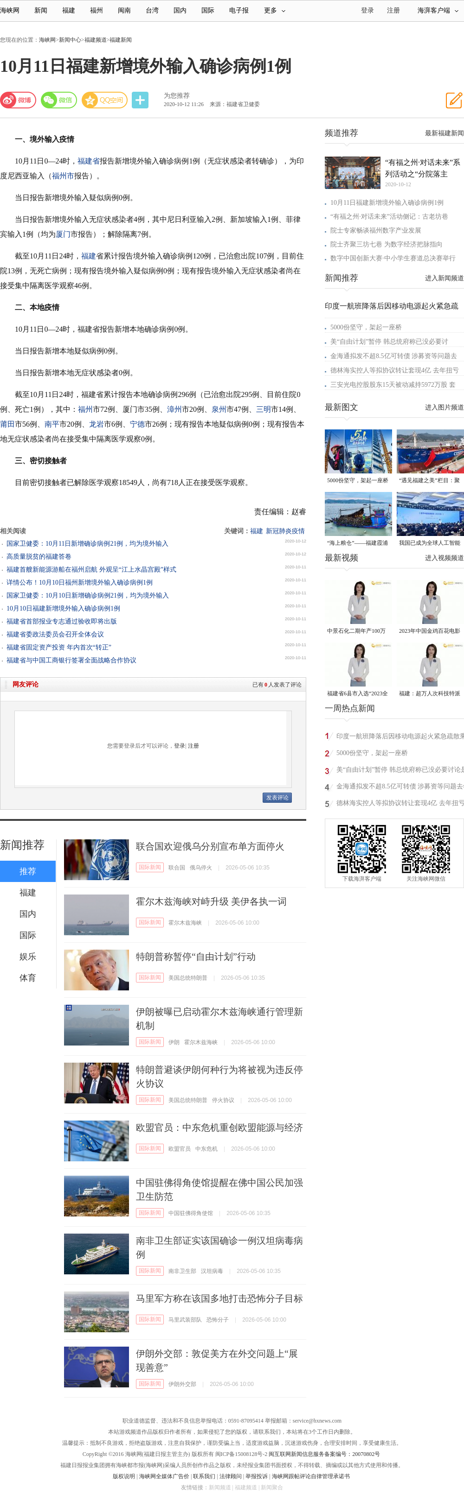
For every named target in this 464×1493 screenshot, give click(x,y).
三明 (263, 409)
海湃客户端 (438, 10)
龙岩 (96, 424)
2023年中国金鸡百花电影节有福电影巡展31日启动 (429, 632)
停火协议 (223, 1100)
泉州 (219, 409)
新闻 (40, 10)
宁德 (137, 424)
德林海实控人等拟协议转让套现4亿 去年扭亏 (394, 370)
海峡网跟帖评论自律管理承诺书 (311, 1476)
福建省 (88, 161)
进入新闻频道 (444, 278)
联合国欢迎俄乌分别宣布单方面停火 (210, 846)
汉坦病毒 (212, 1271)
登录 (179, 746)
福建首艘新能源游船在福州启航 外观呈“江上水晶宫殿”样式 (91, 569)
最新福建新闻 (444, 133)
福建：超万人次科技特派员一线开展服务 (429, 694)
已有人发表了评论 (277, 684)
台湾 (152, 10)
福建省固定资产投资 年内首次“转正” (58, 647)
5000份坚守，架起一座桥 (366, 327)
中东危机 (206, 1149)
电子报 (239, 10)
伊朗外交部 (182, 1384)
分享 (141, 100)
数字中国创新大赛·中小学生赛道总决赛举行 (393, 258)
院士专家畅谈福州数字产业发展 (375, 230)
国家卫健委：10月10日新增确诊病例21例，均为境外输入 (87, 595)
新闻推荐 (22, 845)
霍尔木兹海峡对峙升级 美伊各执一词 (211, 901)
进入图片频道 (444, 407)
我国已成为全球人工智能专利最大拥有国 (429, 544)
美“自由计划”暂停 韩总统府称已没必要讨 (389, 341)
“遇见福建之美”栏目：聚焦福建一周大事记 (429, 481)
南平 (52, 424)
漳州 (174, 409)
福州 (96, 10)
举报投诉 (256, 1476)
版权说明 (124, 1476)
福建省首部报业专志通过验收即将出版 (61, 621)
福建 (68, 10)
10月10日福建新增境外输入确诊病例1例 (63, 608)
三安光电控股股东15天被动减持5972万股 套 (393, 384)
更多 (274, 10)
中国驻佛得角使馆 (190, 1213)
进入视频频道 (444, 557)
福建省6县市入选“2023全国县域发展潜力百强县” (357, 694)
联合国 (176, 867)
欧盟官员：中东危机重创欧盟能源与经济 (219, 1127)
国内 (180, 10)
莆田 (7, 424)
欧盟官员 (179, 1149)
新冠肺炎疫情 (285, 531)
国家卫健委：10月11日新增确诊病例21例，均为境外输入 (87, 543)
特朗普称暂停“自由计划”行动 (196, 956)
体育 (27, 978)
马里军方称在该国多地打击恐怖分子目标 (219, 1298)
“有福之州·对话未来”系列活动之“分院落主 (422, 168)
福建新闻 (121, 40)
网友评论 (26, 684)
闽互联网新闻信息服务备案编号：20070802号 (324, 1454)
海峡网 (9, 10)
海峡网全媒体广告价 (164, 1476)
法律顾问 (230, 1476)
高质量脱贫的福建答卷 (38, 556)
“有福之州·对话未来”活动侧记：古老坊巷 (389, 216)
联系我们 (204, 1476)
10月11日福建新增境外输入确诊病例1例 (387, 202)
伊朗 (174, 1042)
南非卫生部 (182, 1271)
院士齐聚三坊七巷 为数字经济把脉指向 (386, 244)
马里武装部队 (185, 1320)
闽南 (124, 10)
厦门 (63, 234)
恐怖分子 (217, 1320)
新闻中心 (70, 40)
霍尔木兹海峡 (185, 923)
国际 (207, 10)
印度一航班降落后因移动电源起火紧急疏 (391, 306)
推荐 (27, 871)
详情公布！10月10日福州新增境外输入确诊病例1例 (79, 582)
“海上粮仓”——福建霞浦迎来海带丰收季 (357, 544)
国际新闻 (150, 867)
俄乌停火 (201, 867)
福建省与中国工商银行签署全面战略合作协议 (71, 660)
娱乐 (27, 956)
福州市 (63, 176)
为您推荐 (177, 95)
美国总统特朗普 (187, 978)
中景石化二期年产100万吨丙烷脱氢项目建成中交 (357, 632)
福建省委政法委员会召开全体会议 (55, 634)
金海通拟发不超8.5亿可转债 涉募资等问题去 (393, 356)
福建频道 (95, 40)
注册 (393, 10)
